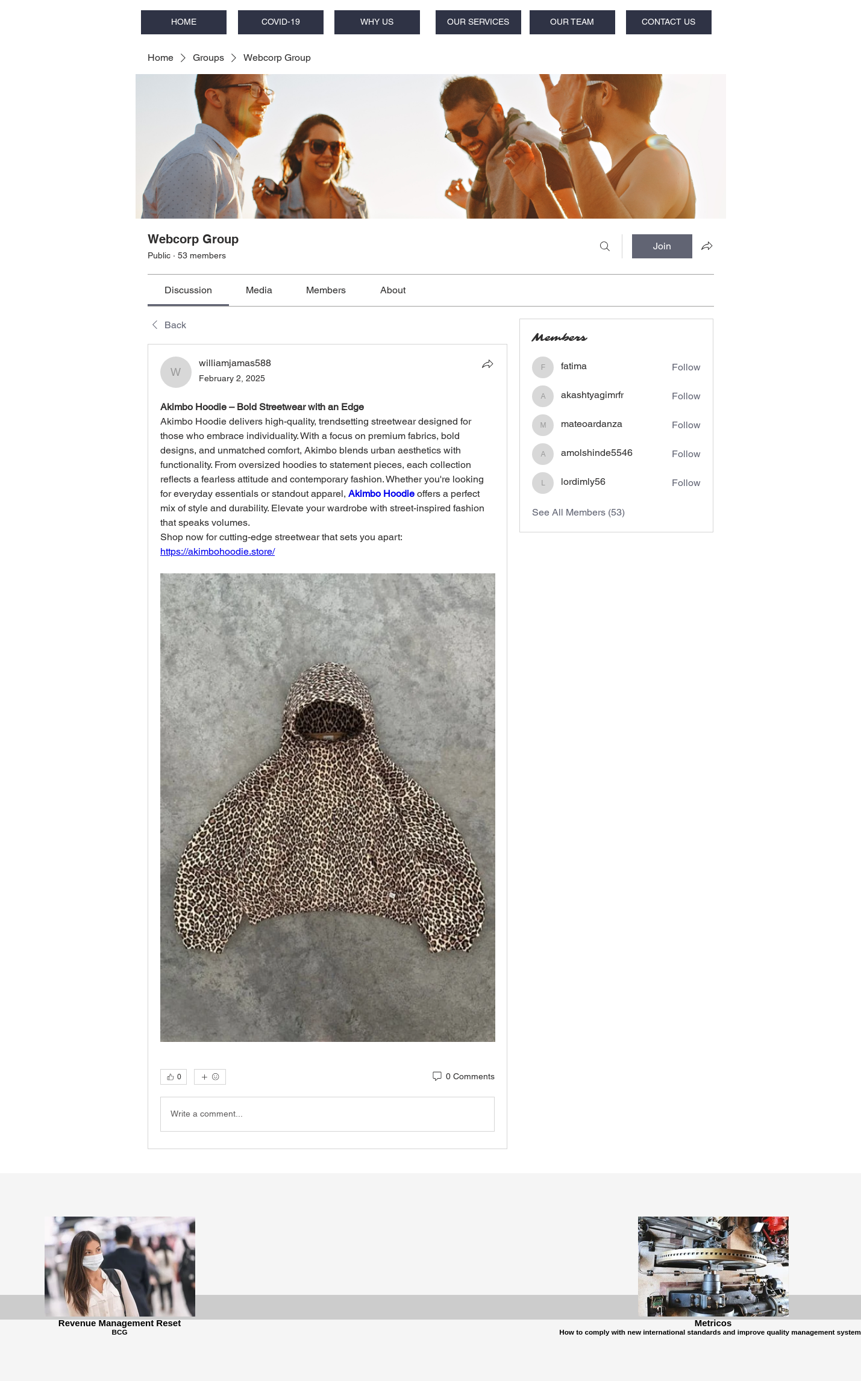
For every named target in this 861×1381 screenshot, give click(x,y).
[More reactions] (210, 1077)
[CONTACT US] (669, 22)
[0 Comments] (463, 1077)
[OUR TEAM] (572, 22)
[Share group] (707, 245)
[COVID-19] (281, 22)
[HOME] (184, 22)
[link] (188, 290)
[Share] (487, 364)
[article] (328, 746)
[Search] (605, 246)
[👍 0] (173, 1077)
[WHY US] (377, 22)
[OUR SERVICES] (478, 22)
